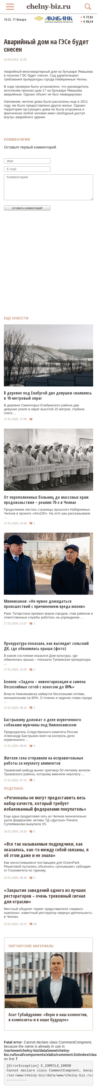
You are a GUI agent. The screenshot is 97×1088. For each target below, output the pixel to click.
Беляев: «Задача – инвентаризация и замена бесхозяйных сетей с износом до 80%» (45, 684)
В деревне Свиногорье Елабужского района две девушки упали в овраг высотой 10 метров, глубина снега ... (44, 409)
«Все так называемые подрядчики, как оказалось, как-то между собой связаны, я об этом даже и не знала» (46, 849)
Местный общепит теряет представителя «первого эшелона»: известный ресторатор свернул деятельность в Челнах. (48, 913)
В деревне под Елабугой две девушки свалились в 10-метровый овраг (48, 395)
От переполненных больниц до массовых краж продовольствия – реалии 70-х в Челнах (46, 499)
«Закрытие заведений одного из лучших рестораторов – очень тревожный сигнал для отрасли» (45, 896)
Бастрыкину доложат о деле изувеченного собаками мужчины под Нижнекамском (42, 722)
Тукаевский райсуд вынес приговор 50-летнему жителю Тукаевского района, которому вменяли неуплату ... (47, 772)
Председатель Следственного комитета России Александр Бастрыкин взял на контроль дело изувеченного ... (41, 736)
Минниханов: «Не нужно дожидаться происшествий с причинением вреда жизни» (44, 603)
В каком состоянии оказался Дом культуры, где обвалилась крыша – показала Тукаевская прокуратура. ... (47, 659)
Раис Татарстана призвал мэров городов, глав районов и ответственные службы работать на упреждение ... (48, 615)
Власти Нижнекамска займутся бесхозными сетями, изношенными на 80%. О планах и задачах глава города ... (48, 698)
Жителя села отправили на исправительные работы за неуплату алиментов (43, 760)
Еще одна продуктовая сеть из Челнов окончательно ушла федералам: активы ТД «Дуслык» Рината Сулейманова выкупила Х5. (45, 820)
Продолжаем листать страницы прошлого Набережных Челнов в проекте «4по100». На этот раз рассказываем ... (47, 513)
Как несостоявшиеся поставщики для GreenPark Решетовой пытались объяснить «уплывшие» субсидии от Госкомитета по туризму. (47, 866)
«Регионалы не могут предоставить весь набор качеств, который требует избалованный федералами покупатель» (45, 803)
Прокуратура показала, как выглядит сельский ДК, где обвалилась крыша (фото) (46, 645)
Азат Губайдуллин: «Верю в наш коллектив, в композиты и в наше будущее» (48, 1017)
